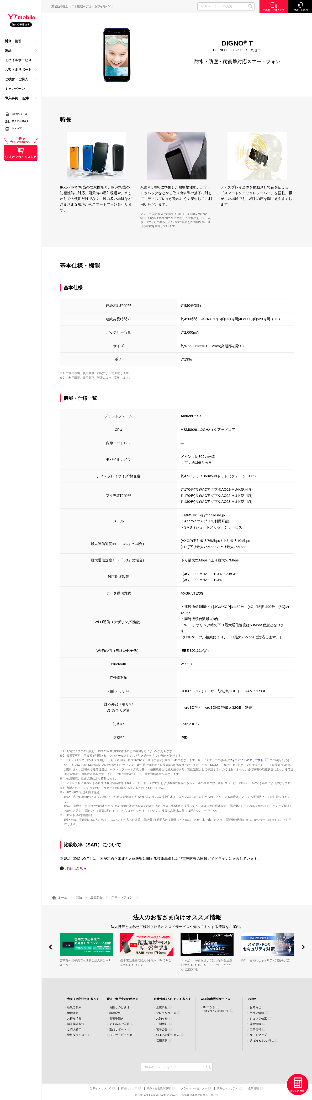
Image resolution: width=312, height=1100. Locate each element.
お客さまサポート (18, 69)
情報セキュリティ (227, 1088)
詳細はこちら (76, 868)
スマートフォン (122, 897)
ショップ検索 (258, 1018)
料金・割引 (13, 41)
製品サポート (118, 1029)
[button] (50, 947)
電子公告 (162, 1029)
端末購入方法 (75, 1024)
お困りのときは (119, 1007)
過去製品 (96, 897)
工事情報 (255, 1029)
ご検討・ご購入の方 (273, 6)
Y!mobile (20, 20)
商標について (129, 1088)
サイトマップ (258, 1035)
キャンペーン (15, 89)
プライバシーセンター (194, 1088)
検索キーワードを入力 (208, 1067)
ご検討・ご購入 (16, 79)
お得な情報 (74, 1018)
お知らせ (162, 1018)
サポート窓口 (300, 6)
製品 (8, 50)
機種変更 (73, 1013)
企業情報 (162, 1007)
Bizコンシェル (216, 1009)
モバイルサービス (18, 60)
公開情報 (162, 1024)
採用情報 (162, 1040)
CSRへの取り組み (167, 1035)
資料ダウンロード (78, 1035)
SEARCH (250, 6)
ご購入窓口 (74, 1029)
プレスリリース (166, 1013)
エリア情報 (257, 1013)
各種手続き (116, 1018)
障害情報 (255, 1024)
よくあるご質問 (119, 1024)
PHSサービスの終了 (122, 1035)
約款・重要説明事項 (159, 1088)
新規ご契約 (74, 1007)
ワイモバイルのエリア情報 (246, 760)
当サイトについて (100, 1088)
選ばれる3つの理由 (262, 1040)
